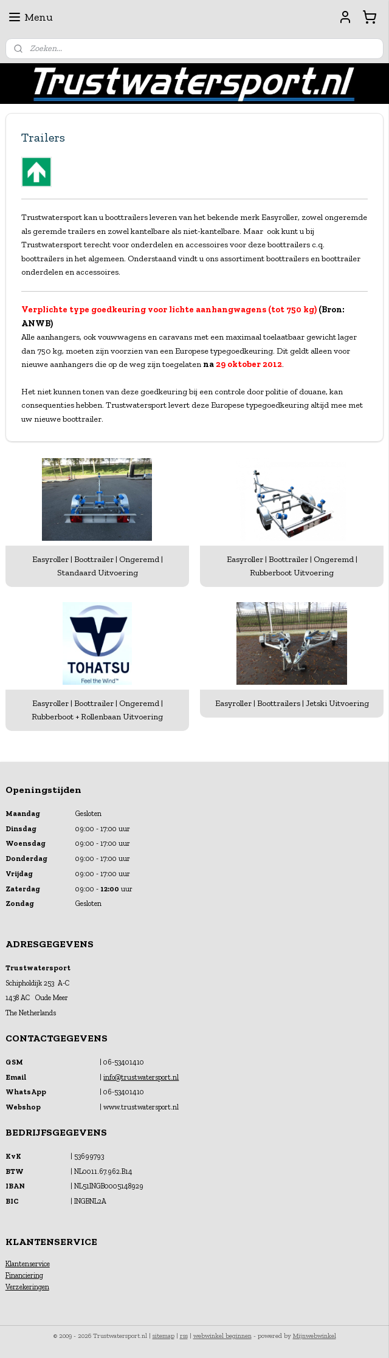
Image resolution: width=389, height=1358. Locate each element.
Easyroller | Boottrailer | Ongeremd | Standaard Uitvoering (97, 566)
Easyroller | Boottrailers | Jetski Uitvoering (292, 703)
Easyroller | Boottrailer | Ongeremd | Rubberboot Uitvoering (292, 566)
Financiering (24, 1275)
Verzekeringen (27, 1287)
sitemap (163, 1336)
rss (184, 1336)
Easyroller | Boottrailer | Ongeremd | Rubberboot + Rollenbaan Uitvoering (97, 710)
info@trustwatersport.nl (141, 1077)
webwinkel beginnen (222, 1336)
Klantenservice (27, 1264)
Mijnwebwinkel (314, 1336)
